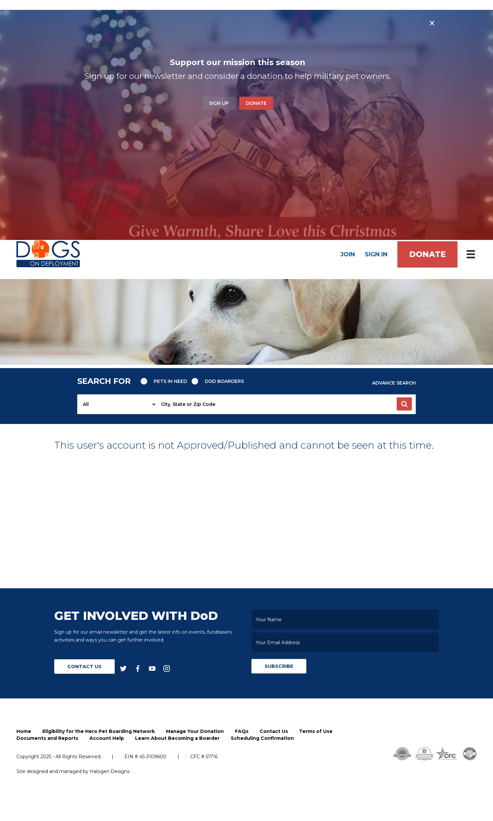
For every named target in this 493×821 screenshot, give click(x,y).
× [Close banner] (432, 23)
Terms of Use (316, 732)
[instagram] (166, 668)
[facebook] (137, 668)
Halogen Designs (109, 772)
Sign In (376, 254)
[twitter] (123, 668)
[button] (404, 404)
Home (23, 732)
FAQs (241, 732)
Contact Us (84, 667)
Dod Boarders (224, 381)
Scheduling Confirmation (262, 738)
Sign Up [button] (219, 103)
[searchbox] (286, 404)
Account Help (106, 738)
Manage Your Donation (195, 732)
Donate (256, 103)
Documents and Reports (47, 738)
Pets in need (170, 381)
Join (347, 254)
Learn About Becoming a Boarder (177, 738)
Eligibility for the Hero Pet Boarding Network (98, 732)
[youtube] (152, 668)
